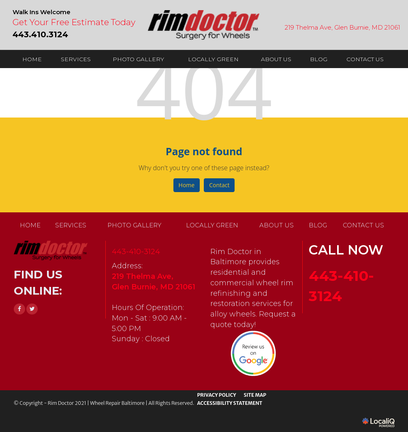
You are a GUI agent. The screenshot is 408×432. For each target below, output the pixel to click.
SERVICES (76, 59)
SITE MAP (255, 395)
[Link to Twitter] (32, 309)
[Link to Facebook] (19, 309)
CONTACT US (365, 59)
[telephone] (40, 34)
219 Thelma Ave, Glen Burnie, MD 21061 (342, 27)
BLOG (318, 59)
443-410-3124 (136, 251)
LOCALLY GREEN (213, 59)
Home (187, 185)
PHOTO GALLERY (138, 59)
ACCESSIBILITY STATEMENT (229, 403)
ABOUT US (276, 59)
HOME (32, 59)
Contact (219, 185)
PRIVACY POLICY (216, 395)
